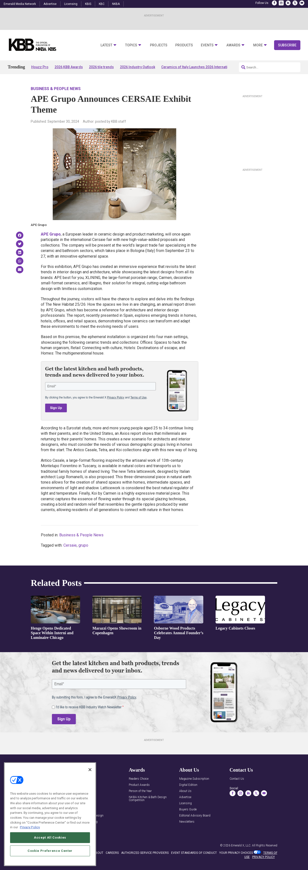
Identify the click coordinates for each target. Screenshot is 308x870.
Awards (233, 45)
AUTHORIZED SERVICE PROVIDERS (145, 853)
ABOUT (98, 853)
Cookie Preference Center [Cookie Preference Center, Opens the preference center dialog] (50, 851)
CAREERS (112, 853)
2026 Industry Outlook (137, 67)
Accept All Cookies (50, 838)
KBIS (88, 3)
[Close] (90, 770)
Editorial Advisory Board (194, 815)
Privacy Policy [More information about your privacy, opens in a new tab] (30, 828)
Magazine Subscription (194, 778)
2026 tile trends (101, 67)
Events (207, 45)
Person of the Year (140, 791)
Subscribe (287, 45)
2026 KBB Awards (69, 67)
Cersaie (70, 545)
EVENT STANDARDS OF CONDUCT (194, 853)
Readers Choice (138, 778)
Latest (106, 45)
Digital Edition (188, 785)
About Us (185, 791)
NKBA (116, 3)
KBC (101, 3)
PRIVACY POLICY (263, 857)
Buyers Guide (188, 809)
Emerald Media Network (20, 3)
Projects (158, 45)
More (258, 45)
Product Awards (139, 785)
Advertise (50, 3)
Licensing (70, 3)
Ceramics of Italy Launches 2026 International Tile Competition (211, 67)
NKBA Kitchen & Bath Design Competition (148, 799)
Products (184, 45)
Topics (131, 45)
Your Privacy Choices (236, 853)
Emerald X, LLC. (241, 845)
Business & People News (56, 88)
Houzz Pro (39, 67)
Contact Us (237, 778)
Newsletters (186, 821)
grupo (83, 545)
